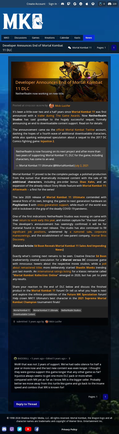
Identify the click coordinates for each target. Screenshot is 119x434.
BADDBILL (23, 358)
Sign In (53, 4)
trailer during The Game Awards (58, 115)
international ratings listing (54, 271)
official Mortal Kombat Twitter (75, 129)
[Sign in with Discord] (62, 3)
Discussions (20, 37)
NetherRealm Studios (71, 310)
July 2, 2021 (81, 165)
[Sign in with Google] (74, 3)
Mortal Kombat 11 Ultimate (66, 197)
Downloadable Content (24, 314)
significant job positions (29, 231)
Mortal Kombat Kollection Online (35, 275)
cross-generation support (52, 205)
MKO (6, 37)
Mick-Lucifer (55, 321)
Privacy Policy (69, 429)
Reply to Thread (26, 404)
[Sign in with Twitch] (68, 3)
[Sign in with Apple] (86, 3)
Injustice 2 (47, 141)
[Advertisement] (59, 340)
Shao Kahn (87, 182)
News (89, 37)
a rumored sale (80, 231)
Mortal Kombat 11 (82, 47)
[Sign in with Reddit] (80, 3)
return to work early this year (37, 220)
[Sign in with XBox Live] (93, 3)
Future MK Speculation (82, 294)
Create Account (36, 4)
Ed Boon (101, 256)
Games (35, 37)
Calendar (64, 37)
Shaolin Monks (85, 267)
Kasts (77, 37)
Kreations (50, 37)
